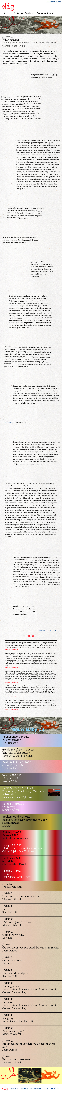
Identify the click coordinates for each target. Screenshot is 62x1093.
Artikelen (29, 13)
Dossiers (7, 13)
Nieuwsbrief (35, 1089)
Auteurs (18, 13)
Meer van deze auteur (11, 649)
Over (50, 13)
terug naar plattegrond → (48, 631)
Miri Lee (44, 42)
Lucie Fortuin (10, 42)
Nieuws (41, 13)
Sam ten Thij (19, 45)
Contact (24, 1089)
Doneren (14, 1089)
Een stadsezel (9, 422)
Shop (46, 1089)
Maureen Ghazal (28, 42)
